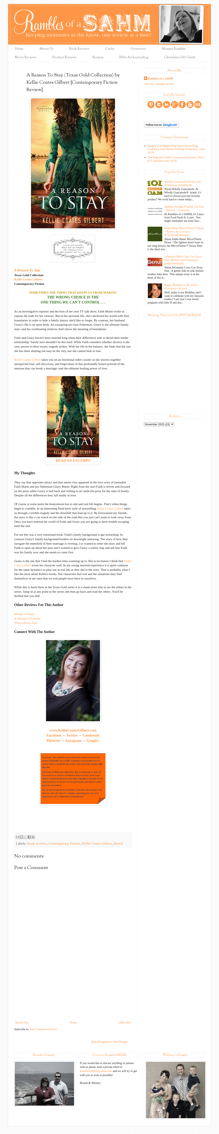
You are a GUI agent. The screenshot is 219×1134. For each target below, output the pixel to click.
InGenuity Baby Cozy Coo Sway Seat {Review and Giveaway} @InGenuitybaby (183, 260)
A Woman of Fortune (27, 618)
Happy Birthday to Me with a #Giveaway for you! (181, 286)
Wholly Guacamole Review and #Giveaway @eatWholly (182, 183)
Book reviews (37, 843)
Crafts (110, 49)
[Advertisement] (73, 989)
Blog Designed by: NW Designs (109, 1041)
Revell (118, 843)
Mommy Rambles (174, 49)
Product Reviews (64, 57)
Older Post (125, 1022)
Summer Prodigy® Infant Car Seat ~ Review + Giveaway (184, 208)
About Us (46, 49)
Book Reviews (79, 49)
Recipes (97, 57)
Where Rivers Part (25, 622)
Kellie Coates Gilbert (28, 279)
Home (19, 49)
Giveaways (138, 49)
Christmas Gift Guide (179, 57)
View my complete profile (159, 84)
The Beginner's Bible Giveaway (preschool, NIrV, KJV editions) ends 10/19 (176, 159)
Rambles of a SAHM (160, 78)
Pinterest (54, 741)
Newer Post (21, 1022)
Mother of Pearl (24, 614)
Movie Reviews (25, 57)
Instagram (73, 741)
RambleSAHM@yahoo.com (96, 1071)
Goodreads (91, 735)
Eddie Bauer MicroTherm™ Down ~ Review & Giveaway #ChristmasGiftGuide (184, 232)
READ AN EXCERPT (73, 461)
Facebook (53, 735)
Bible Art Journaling (133, 57)
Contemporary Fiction (64, 843)
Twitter (72, 735)
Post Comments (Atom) (43, 1029)
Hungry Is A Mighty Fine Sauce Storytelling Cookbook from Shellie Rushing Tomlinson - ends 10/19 (176, 149)
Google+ (92, 741)
